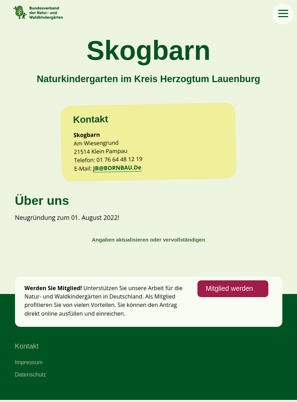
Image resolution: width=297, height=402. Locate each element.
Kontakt (27, 348)
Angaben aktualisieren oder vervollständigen (148, 241)
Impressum (29, 364)
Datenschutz (30, 376)
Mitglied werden (229, 290)
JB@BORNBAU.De (117, 168)
